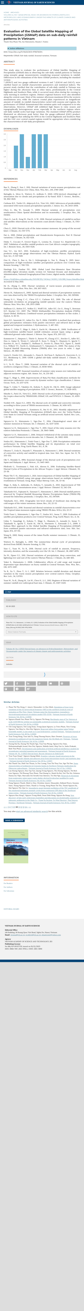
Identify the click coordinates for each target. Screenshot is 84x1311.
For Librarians (9, 891)
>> (30, 807)
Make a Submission (14, 820)
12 (21, 807)
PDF (9, 592)
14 (26, 807)
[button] (9, 683)
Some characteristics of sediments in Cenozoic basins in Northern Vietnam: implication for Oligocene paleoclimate (43, 765)
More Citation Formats (17, 632)
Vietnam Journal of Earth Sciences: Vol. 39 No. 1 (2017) (30, 761)
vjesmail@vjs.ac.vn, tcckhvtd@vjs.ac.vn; (26, 935)
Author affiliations (17, 48)
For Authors (8, 887)
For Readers (8, 883)
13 (23, 807)
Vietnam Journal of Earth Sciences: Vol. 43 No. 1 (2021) (30, 780)
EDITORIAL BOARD (11, 909)
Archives (15, 12)
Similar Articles (11, 702)
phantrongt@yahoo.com (51, 935)
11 (19, 807)
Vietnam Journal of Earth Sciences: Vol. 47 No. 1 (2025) (50, 768)
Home (6, 12)
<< (5, 807)
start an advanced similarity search (32, 811)
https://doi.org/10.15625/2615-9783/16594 (25, 52)
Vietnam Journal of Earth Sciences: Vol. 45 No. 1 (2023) (41, 793)
